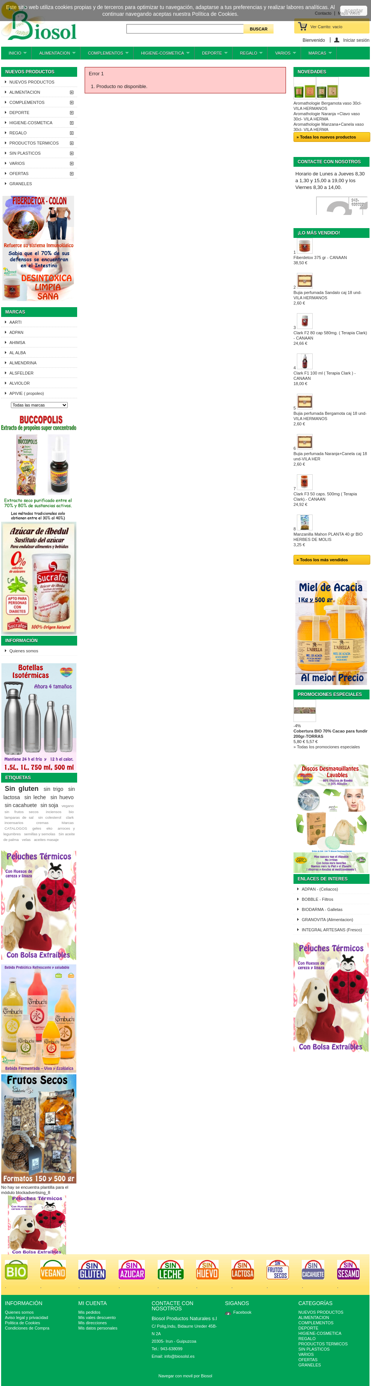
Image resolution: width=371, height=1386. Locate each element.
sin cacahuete (21, 805)
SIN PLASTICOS (25, 153)
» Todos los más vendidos (322, 559)
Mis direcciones (92, 1323)
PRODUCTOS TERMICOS (34, 143)
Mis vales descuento (97, 1317)
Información (21, 640)
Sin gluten (22, 788)
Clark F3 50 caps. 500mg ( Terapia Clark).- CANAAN (325, 499)
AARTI (15, 322)
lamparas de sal (19, 817)
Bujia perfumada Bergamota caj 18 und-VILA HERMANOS (329, 418)
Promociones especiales (330, 694)
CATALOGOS (16, 828)
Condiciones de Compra (27, 1328)
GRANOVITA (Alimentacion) (327, 919)
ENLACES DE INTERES (323, 879)
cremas (42, 823)
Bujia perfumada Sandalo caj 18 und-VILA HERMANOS (327, 297)
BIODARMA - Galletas (322, 909)
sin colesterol (49, 817)
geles (36, 828)
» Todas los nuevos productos (326, 137)
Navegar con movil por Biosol (185, 1376)
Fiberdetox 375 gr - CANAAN (320, 260)
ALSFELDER (21, 373)
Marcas (15, 312)
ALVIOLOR (19, 383)
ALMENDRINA (22, 363)
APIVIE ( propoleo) (26, 393)
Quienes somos (23, 651)
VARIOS (282, 55)
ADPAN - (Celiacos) (320, 889)
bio (71, 812)
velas (26, 840)
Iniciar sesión (356, 40)
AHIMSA (17, 342)
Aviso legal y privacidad (26, 1317)
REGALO (248, 55)
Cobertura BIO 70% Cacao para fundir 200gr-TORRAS (330, 734)
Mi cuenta (92, 1303)
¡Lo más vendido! (319, 233)
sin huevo (62, 797)
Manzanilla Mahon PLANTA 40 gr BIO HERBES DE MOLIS (328, 539)
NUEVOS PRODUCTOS (32, 82)
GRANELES (20, 183)
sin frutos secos (21, 812)
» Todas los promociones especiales (326, 747)
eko (49, 828)
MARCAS (316, 55)
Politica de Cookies (22, 1323)
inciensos (53, 812)
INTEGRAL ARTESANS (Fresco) (332, 930)
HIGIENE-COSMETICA (162, 55)
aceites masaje (46, 840)
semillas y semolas (39, 834)
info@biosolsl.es (179, 1356)
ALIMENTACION (53, 55)
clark (70, 817)
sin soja (49, 805)
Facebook (242, 1312)
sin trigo (53, 789)
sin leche (35, 797)
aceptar (353, 11)
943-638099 (357, 203)
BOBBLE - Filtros (317, 899)
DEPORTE (211, 55)
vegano (68, 806)
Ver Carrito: (326, 26)
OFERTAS (19, 173)
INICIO (14, 55)
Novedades (312, 72)
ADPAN (16, 332)
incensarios (14, 823)
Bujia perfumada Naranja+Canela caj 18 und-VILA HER (330, 458)
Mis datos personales (97, 1328)
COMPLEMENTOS (105, 55)
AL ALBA (17, 352)
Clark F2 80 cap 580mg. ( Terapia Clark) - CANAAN (330, 338)
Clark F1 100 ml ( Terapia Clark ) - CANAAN (324, 378)
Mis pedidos (89, 1312)
